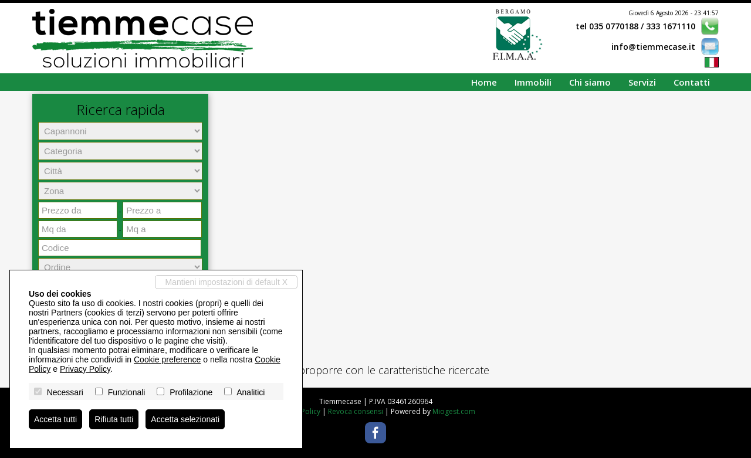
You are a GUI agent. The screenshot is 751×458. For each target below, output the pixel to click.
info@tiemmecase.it (653, 46)
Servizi (642, 82)
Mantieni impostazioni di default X (226, 282)
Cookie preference (167, 359)
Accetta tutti (55, 419)
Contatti (692, 82)
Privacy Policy (85, 369)
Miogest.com (453, 411)
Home (484, 82)
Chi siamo (590, 82)
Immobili (533, 82)
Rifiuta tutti (113, 419)
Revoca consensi (355, 411)
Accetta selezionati (185, 419)
